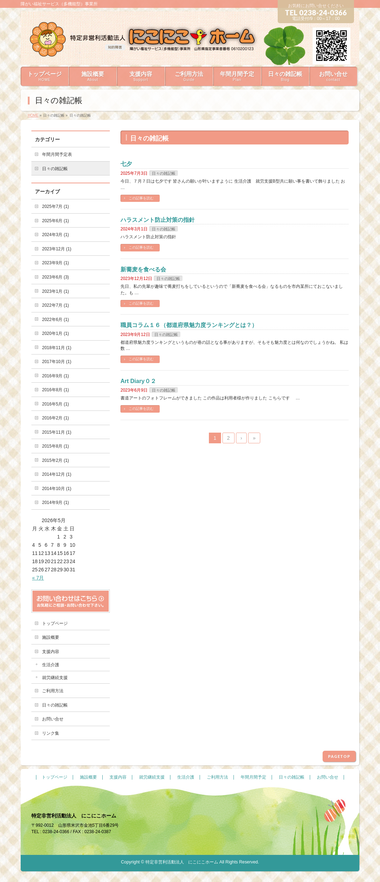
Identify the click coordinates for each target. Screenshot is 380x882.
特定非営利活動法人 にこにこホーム (181, 862)
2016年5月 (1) (55, 404)
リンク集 (50, 733)
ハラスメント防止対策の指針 (157, 220)
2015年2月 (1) (55, 460)
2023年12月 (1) (56, 248)
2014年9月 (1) (55, 502)
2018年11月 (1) (56, 347)
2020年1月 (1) (55, 333)
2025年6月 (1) (55, 220)
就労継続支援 (55, 677)
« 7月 (38, 578)
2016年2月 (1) (55, 417)
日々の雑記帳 (163, 173)
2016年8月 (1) (55, 389)
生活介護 (50, 664)
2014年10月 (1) (56, 488)
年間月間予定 (253, 777)
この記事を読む (141, 198)
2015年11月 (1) (56, 432)
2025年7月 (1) (55, 206)
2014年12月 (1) (56, 474)
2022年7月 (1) (55, 305)
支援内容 (50, 651)
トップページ (55, 623)
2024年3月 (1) (55, 234)
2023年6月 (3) (55, 277)
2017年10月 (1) (56, 361)
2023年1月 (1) (55, 291)
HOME (33, 115)
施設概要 (50, 637)
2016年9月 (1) (55, 375)
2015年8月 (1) (55, 446)
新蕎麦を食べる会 (143, 269)
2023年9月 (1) (55, 262)
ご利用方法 (52, 690)
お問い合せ (52, 719)
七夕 (126, 164)
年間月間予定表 (57, 154)
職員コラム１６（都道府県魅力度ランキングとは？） (188, 325)
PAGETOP (339, 756)
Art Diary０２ (138, 381)
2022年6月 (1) (55, 319)
